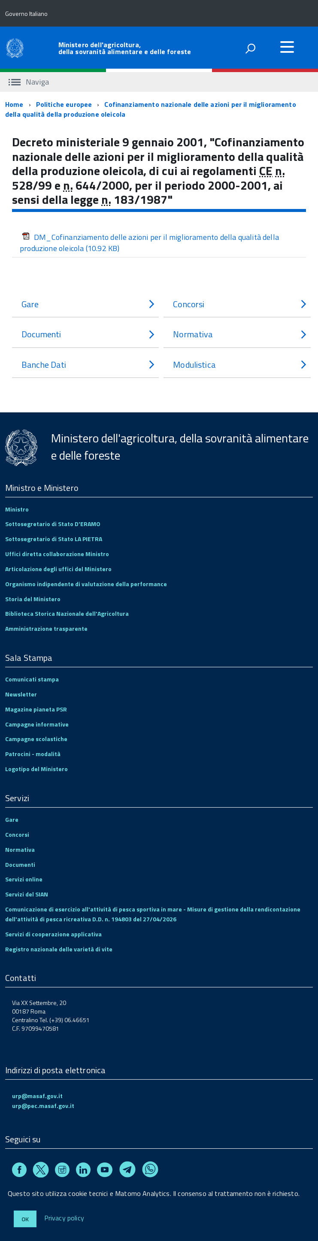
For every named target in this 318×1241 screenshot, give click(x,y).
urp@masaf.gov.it (37, 1095)
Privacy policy (64, 1218)
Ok (25, 1218)
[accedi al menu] (287, 47)
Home (14, 104)
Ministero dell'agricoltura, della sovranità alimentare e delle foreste (124, 48)
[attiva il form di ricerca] (250, 48)
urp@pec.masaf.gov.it (43, 1105)
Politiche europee (64, 104)
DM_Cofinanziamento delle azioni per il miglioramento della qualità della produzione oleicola (149, 242)
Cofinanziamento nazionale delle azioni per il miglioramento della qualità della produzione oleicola (150, 109)
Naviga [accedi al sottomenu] (29, 82)
